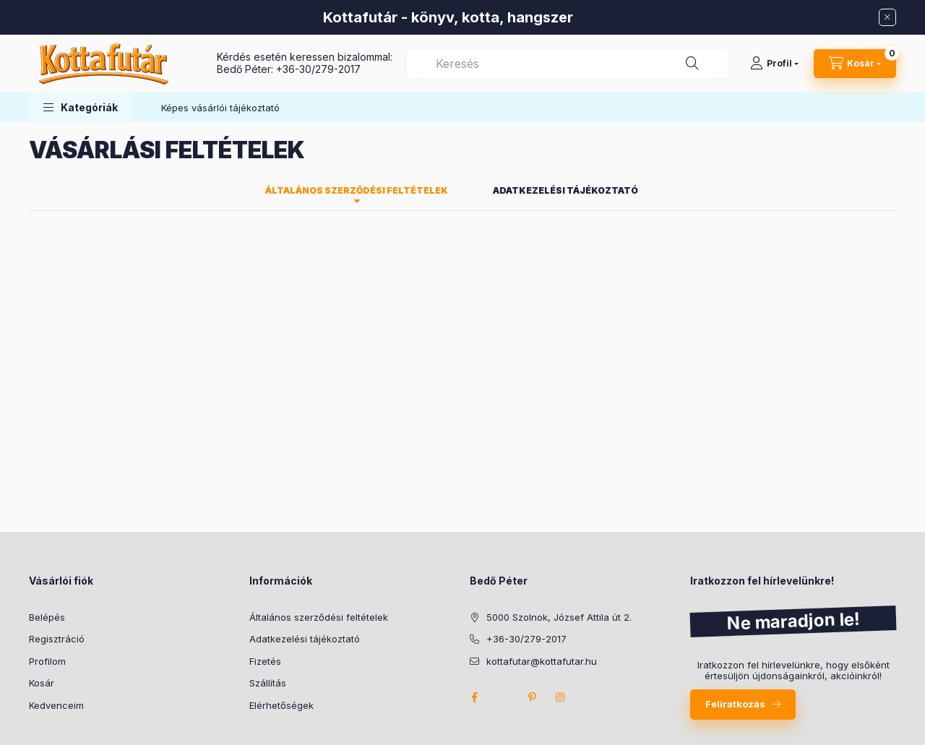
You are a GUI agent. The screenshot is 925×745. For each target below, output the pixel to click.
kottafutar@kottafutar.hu (541, 661)
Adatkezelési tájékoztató (304, 639)
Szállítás (267, 683)
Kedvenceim (56, 705)
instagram (560, 697)
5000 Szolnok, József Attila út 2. (559, 617)
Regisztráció (57, 639)
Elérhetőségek (281, 705)
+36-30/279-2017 (318, 69)
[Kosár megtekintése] (855, 63)
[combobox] (567, 63)
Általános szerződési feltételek (318, 617)
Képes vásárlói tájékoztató (220, 107)
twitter (503, 697)
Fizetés (265, 661)
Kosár (41, 683)
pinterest (531, 697)
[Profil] (774, 63)
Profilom (47, 661)
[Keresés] (692, 63)
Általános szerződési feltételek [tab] (356, 190)
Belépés (47, 617)
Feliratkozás (735, 704)
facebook (474, 697)
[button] (80, 107)
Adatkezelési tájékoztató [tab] (565, 190)
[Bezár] (887, 17)
